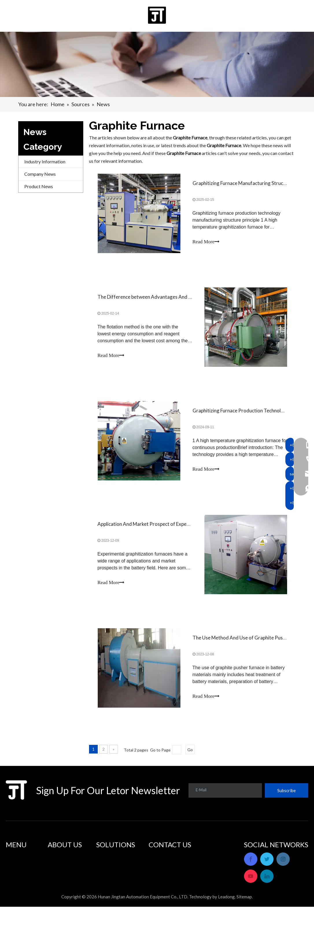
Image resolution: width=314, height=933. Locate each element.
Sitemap (244, 922)
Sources (13, 889)
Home (12, 858)
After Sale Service (65, 866)
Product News (38, 186)
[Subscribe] (286, 793)
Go (190, 752)
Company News (40, 174)
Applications (108, 858)
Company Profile (64, 858)
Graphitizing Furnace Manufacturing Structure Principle (252, 183)
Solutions (15, 873)
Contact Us (17, 897)
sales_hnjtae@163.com (184, 883)
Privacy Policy (20, 905)
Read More (206, 242)
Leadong (226, 922)
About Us (15, 881)
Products (15, 866)
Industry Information (44, 161)
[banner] (157, 64)
